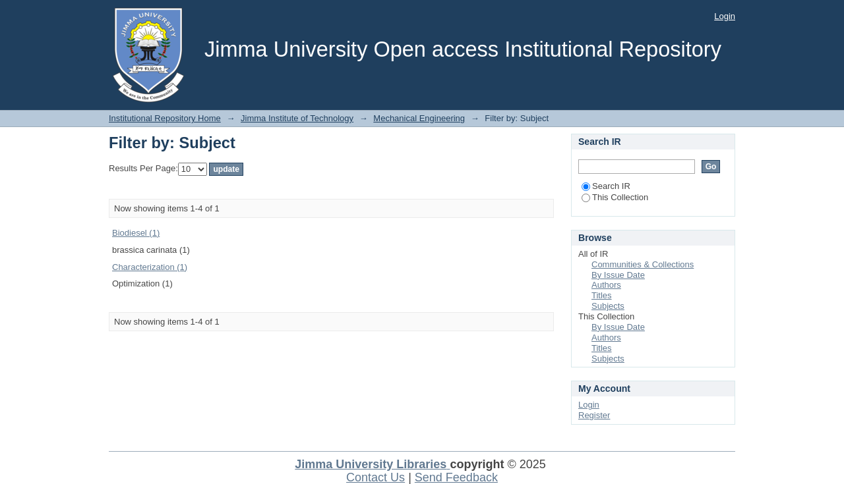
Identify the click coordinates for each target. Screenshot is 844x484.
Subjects (607, 306)
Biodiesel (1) (136, 233)
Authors (606, 285)
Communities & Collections (642, 264)
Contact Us (375, 477)
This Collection (615, 197)
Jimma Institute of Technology (297, 118)
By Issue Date (618, 275)
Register (594, 415)
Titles (601, 295)
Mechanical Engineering (419, 118)
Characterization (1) (149, 267)
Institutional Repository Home (165, 118)
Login (724, 16)
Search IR (606, 186)
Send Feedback (456, 477)
